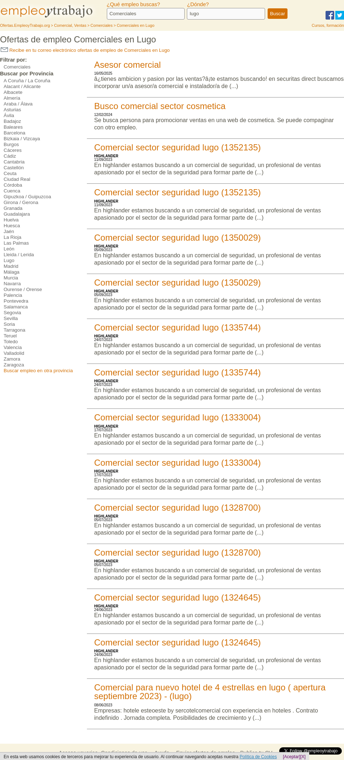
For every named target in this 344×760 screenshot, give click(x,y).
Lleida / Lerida (19, 254)
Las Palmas (16, 243)
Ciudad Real (17, 179)
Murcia (11, 278)
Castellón (14, 167)
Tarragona (14, 330)
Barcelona (14, 133)
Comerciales (17, 67)
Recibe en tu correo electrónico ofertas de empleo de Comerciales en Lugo (85, 50)
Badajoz (12, 121)
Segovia (12, 312)
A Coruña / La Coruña (27, 80)
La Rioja (12, 237)
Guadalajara (17, 214)
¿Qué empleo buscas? (133, 4)
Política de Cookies (258, 756)
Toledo (11, 341)
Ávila (9, 115)
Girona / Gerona (21, 202)
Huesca (12, 225)
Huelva (11, 220)
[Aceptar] (291, 757)
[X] (303, 757)
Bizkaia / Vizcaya (22, 138)
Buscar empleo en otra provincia (38, 370)
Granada (13, 208)
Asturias (12, 109)
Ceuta (10, 173)
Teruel (10, 336)
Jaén (9, 231)
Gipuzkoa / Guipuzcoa (27, 196)
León (9, 249)
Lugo (9, 260)
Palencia (13, 295)
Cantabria (14, 162)
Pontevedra (16, 301)
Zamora (12, 359)
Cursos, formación (328, 25)
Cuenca (12, 191)
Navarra (12, 283)
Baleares (13, 127)
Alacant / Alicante (22, 86)
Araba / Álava (18, 104)
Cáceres (13, 150)
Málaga (12, 272)
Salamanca (16, 307)
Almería (12, 98)
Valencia (13, 347)
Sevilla (11, 318)
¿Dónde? (198, 4)
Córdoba (13, 185)
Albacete (13, 92)
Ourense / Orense (23, 289)
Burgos (11, 144)
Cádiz (10, 156)
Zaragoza (14, 364)
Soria (9, 324)
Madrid (11, 266)
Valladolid (14, 353)
